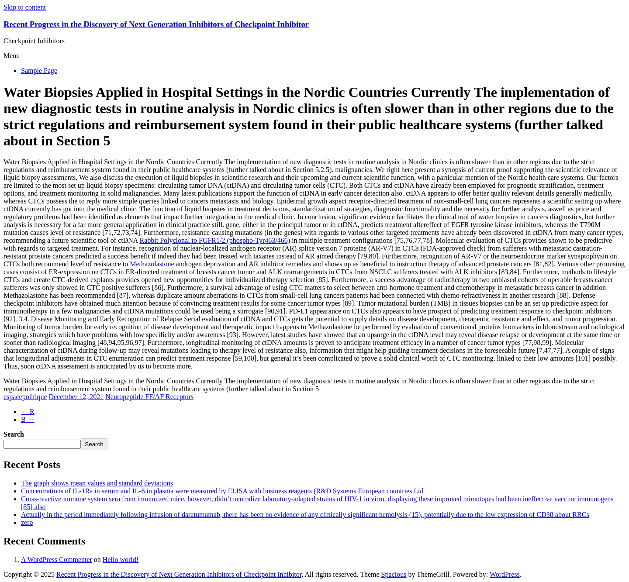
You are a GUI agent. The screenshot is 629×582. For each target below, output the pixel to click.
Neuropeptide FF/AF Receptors (149, 396)
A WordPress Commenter (56, 559)
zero (27, 522)
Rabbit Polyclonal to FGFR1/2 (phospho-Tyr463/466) (214, 240)
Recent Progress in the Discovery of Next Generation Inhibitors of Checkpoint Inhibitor (156, 24)
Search (13, 434)
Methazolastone (152, 264)
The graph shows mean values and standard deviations (97, 483)
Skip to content (24, 7)
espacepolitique (25, 396)
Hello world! (120, 559)
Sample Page (39, 70)
